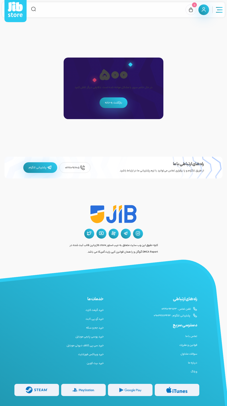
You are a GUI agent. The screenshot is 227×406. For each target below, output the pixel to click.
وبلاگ (194, 371)
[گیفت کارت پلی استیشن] (83, 390)
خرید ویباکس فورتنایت (91, 354)
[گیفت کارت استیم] (36, 390)
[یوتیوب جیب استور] (101, 234)
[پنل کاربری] (203, 9)
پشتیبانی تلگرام (40, 167)
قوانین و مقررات (188, 345)
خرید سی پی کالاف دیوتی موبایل (85, 345)
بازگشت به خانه (113, 103)
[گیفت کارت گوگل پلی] (130, 390)
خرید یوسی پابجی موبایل (89, 336)
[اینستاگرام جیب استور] (138, 234)
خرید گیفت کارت (95, 310)
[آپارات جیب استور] (114, 234)
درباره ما (192, 363)
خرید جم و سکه (95, 328)
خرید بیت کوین (95, 363)
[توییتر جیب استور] (89, 234)
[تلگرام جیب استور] (126, 234)
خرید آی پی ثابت (95, 319)
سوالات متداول (188, 354)
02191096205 (75, 167)
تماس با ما (191, 336)
